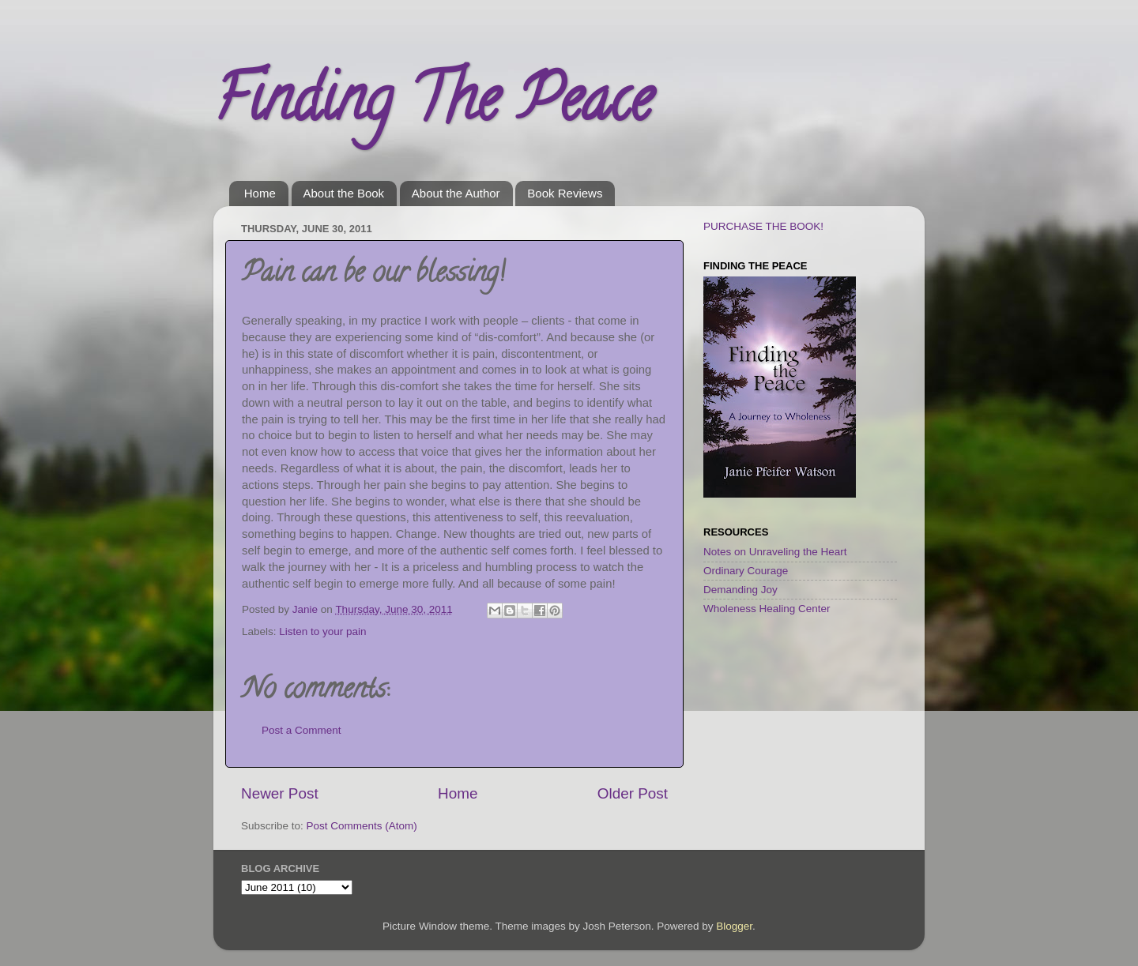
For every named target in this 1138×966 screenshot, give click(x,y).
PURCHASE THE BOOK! (763, 226)
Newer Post (279, 793)
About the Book (344, 193)
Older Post (632, 793)
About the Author (456, 193)
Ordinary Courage (745, 571)
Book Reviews (564, 193)
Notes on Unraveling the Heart (775, 552)
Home (260, 193)
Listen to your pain (322, 631)
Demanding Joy (740, 590)
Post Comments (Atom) (362, 826)
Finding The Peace (432, 106)
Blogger (734, 926)
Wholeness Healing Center (767, 609)
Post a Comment (301, 730)
